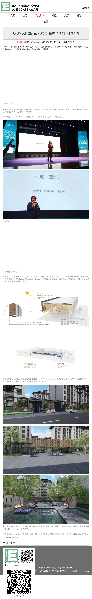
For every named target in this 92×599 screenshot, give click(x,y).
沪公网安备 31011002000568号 (52, 571)
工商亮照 (72, 571)
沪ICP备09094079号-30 (27, 571)
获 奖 (54, 16)
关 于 (25, 16)
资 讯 (79, 16)
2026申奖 (39, 16)
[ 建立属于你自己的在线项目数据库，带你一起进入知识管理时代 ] (46, 42)
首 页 (13, 16)
